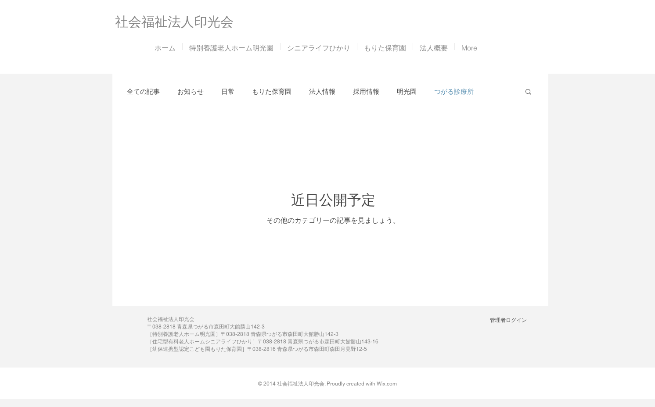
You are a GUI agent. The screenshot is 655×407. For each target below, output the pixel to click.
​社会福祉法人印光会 (174, 22)
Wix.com (387, 384)
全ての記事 (143, 91)
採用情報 (366, 91)
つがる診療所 (454, 91)
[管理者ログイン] (508, 320)
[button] (528, 92)
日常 (227, 91)
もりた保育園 (272, 91)
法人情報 (322, 91)
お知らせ (190, 91)
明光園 (407, 91)
